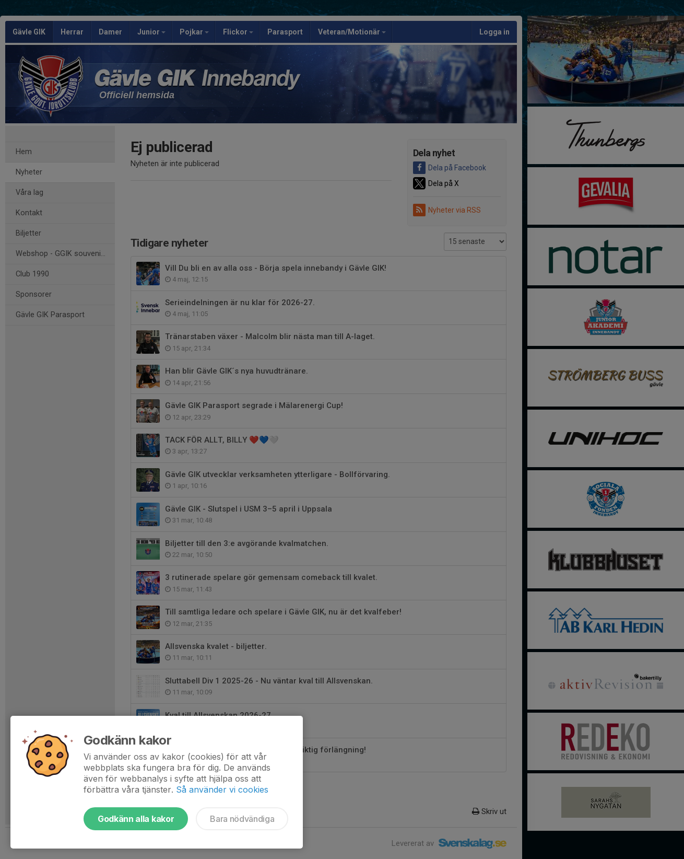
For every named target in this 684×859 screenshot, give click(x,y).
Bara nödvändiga (242, 819)
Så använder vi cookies (222, 789)
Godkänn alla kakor (136, 819)
